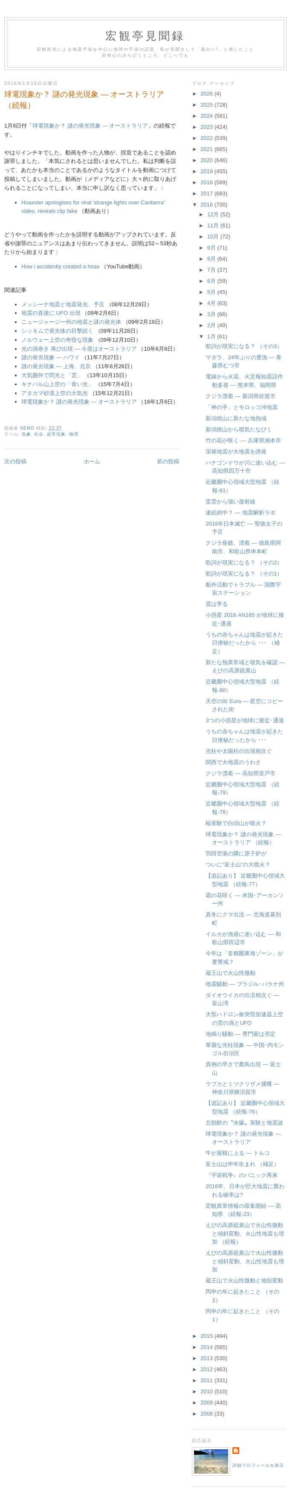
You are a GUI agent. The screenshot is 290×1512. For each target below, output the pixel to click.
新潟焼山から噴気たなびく (239, 429)
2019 (207, 171)
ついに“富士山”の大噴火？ (238, 864)
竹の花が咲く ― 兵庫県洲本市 (243, 440)
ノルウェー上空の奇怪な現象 (57, 340)
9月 (212, 247)
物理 (73, 434)
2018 (207, 182)
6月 (212, 281)
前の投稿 (168, 461)
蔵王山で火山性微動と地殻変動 (244, 1280)
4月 (212, 303)
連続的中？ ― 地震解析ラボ (240, 512)
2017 (207, 193)
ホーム (92, 461)
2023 (207, 127)
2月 (212, 325)
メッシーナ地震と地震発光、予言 (62, 304)
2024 (207, 116)
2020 (207, 160)
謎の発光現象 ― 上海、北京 (56, 366)
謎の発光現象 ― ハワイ (50, 357)
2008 (207, 1413)
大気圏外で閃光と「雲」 (51, 375)
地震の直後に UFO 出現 (51, 313)
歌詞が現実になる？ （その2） (244, 562)
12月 (213, 214)
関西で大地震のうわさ (233, 762)
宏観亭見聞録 (145, 36)
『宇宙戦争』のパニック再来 (242, 1175)
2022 (207, 138)
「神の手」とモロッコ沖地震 (242, 407)
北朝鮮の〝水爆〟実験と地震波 (244, 1122)
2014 (207, 1347)
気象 (26, 434)
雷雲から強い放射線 (230, 501)
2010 (207, 1391)
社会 (39, 434)
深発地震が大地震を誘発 (236, 451)
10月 (213, 236)
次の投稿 (15, 461)
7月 (212, 270)
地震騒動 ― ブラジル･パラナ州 (245, 984)
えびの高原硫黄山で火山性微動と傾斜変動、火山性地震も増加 (245, 1261)
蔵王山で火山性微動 (230, 973)
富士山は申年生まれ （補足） (242, 1164)
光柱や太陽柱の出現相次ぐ (239, 751)
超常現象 (56, 434)
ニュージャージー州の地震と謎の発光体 (71, 322)
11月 (213, 225)
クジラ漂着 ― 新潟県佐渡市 (240, 396)
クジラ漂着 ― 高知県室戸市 (240, 773)
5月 (212, 292)
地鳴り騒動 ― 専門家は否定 (240, 1034)
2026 (207, 93)
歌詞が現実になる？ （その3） (244, 346)
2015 (207, 1336)
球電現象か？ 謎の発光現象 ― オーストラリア (90, 125)
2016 (207, 204)
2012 (207, 1369)
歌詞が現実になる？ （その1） (244, 573)
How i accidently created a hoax (60, 266)
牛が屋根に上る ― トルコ (238, 1153)
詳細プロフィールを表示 (258, 1465)
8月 (212, 259)
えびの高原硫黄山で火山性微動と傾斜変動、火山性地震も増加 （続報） (245, 1233)
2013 (207, 1358)
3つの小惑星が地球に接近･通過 (245, 720)
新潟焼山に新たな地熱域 (236, 418)
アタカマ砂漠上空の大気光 (54, 393)
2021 (207, 149)
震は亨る (217, 604)
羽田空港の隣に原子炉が (236, 853)
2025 (207, 105)
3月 (212, 314)
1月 (212, 336)
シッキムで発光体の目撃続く (57, 331)
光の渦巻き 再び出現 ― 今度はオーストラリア (79, 349)
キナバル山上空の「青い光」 (57, 384)
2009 (207, 1402)
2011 (207, 1380)
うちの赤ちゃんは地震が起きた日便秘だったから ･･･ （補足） (244, 642)
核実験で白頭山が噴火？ (236, 823)
